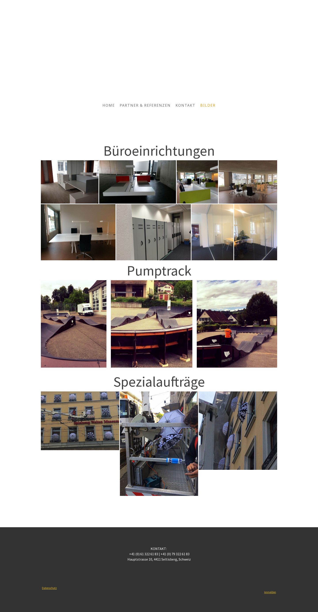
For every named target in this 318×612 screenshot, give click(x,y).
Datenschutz (49, 588)
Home (108, 105)
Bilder (208, 105)
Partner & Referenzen (145, 105)
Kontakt (185, 105)
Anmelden (270, 592)
